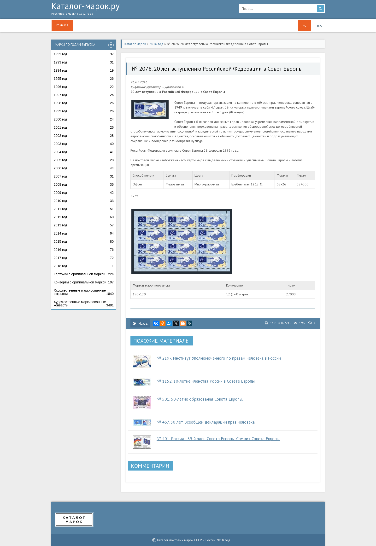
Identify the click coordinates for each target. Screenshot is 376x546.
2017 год (84, 258)
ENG (319, 25)
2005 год (84, 160)
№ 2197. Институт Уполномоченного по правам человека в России (219, 358)
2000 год (84, 119)
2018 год (84, 266)
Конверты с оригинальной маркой (84, 282)
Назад (140, 323)
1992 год (84, 54)
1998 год (84, 103)
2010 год (84, 201)
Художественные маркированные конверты (84, 303)
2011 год (84, 209)
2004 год (84, 152)
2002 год (84, 136)
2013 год (84, 225)
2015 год (84, 241)
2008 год (84, 184)
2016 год (84, 250)
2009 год (84, 193)
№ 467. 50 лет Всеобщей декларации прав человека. (206, 422)
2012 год (84, 217)
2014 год (84, 233)
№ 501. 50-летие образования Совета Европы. (200, 399)
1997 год (84, 95)
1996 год (84, 87)
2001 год (84, 127)
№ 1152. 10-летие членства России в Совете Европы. (206, 381)
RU (304, 25)
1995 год (84, 78)
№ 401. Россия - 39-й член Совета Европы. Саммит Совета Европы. (218, 438)
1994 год (84, 70)
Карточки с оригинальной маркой (84, 274)
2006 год (84, 168)
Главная (62, 25)
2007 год (84, 176)
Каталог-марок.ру (141, 9)
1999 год (84, 111)
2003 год (84, 144)
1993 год (84, 62)
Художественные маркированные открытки (84, 292)
